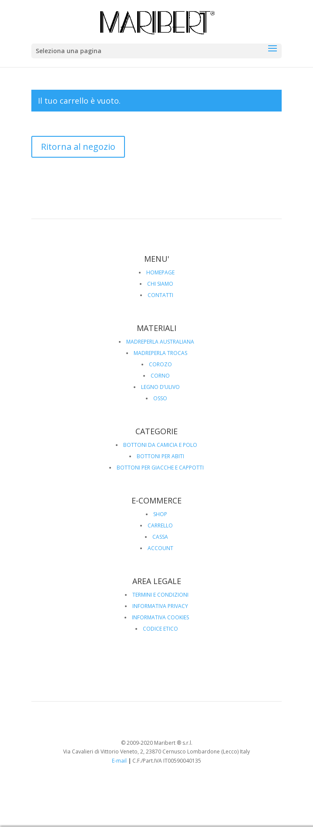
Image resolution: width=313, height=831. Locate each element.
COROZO (160, 364)
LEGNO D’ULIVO (160, 387)
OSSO (160, 398)
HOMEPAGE (160, 272)
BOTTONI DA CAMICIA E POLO (160, 445)
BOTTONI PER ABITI (160, 456)
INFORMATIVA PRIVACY (160, 606)
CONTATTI (160, 295)
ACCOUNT (160, 548)
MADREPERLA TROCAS (160, 353)
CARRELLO (160, 525)
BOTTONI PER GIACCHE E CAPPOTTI (160, 467)
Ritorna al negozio (78, 146)
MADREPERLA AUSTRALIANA (160, 341)
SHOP (160, 514)
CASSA (160, 536)
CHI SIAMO (160, 283)
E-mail (119, 760)
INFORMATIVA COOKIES (160, 617)
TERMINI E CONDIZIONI (160, 594)
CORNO (160, 375)
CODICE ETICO (160, 628)
